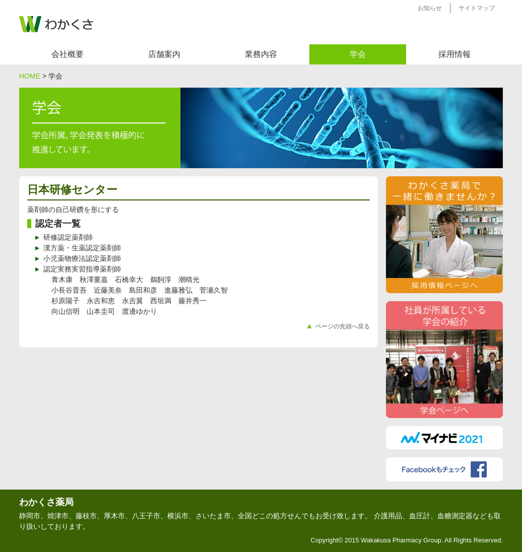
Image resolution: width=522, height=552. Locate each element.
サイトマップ (477, 8)
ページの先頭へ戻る (342, 326)
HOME (29, 76)
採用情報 (454, 54)
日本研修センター (72, 189)
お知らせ (430, 8)
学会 (358, 54)
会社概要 (67, 54)
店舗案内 (164, 54)
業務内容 (261, 54)
